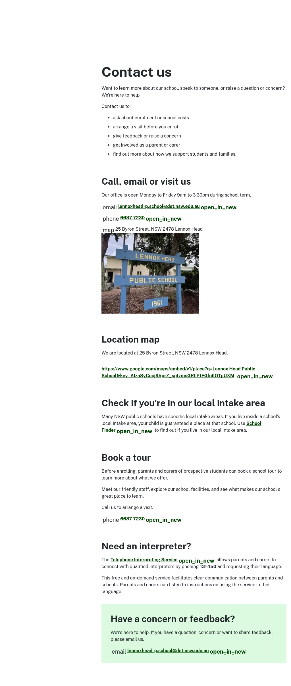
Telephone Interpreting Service (162, 559)
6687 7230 (151, 217)
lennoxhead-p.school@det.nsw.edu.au (177, 206)
